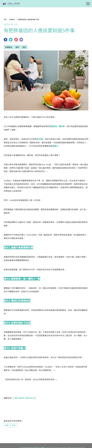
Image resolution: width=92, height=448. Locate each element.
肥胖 (17, 47)
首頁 (5, 19)
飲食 (24, 47)
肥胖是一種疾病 (58, 126)
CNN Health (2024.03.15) (24, 397)
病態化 (55, 145)
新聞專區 (12, 19)
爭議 (41, 138)
